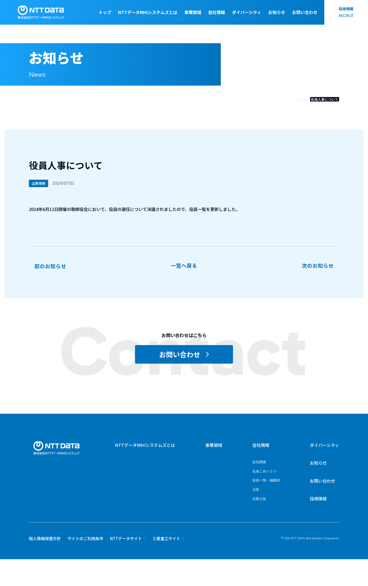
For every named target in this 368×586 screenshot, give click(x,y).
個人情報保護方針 (45, 565)
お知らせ (276, 12)
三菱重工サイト (166, 565)
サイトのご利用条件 (85, 565)
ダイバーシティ (246, 12)
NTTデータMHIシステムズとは (147, 12)
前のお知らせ (50, 281)
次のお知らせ (318, 281)
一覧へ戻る (184, 293)
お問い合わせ (304, 12)
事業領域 (192, 12)
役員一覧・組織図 (74, 230)
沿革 (255, 516)
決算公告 (259, 525)
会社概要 (259, 488)
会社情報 (216, 12)
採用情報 (318, 525)
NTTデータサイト (126, 565)
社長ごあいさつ (264, 497)
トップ (104, 12)
